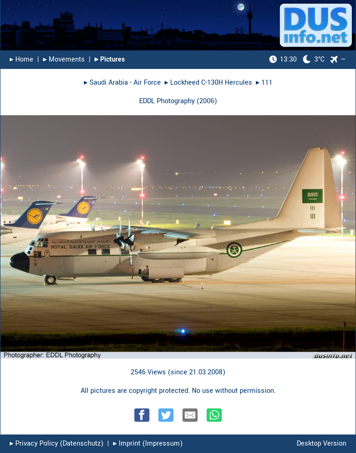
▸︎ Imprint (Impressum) (148, 443)
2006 (206, 101)
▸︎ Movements (64, 59)
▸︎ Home (21, 59)
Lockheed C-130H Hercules (211, 82)
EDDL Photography (167, 101)
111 (267, 82)
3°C (296, 59)
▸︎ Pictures (110, 59)
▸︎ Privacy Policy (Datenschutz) (56, 443)
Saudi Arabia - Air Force (125, 82)
